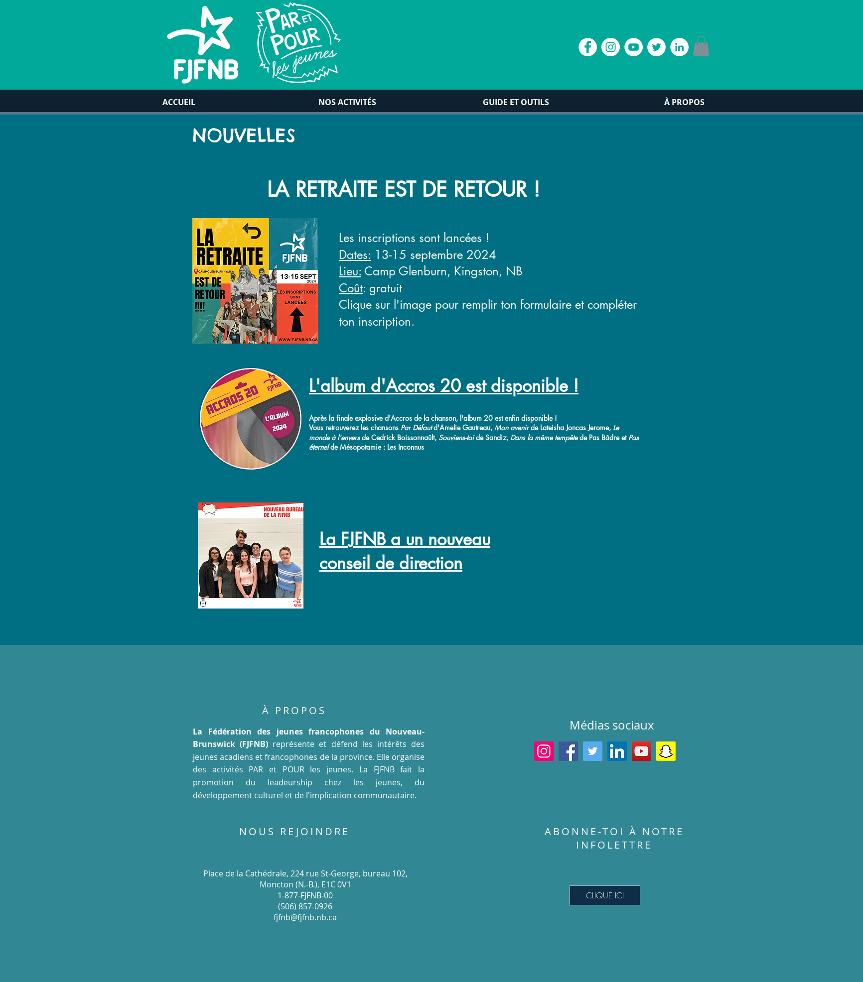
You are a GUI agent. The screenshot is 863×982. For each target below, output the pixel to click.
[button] (701, 46)
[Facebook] (568, 751)
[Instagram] (544, 751)
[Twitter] (592, 751)
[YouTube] (641, 751)
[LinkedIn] (617, 751)
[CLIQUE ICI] (605, 895)
